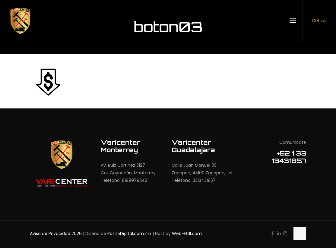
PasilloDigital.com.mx (129, 233)
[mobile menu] (293, 20)
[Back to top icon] (299, 233)
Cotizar (319, 21)
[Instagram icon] (285, 233)
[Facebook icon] (272, 233)
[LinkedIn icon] (279, 233)
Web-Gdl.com (187, 233)
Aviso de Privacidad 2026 (56, 233)
